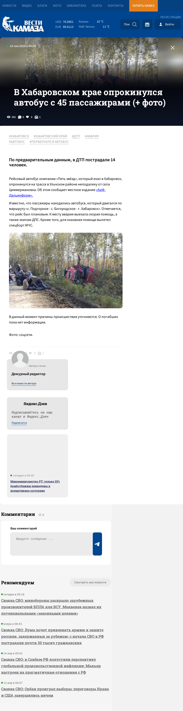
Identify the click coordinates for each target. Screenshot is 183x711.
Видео (27, 5)
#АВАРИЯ (19, 157)
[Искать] (134, 24)
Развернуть (91, 680)
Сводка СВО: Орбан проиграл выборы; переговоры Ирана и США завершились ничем (37, 602)
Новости (9, 5)
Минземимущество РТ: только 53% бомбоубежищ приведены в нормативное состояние (143, 259)
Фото (57, 5)
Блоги (42, 5)
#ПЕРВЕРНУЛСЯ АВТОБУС (70, 157)
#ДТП (78, 152)
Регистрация (170, 17)
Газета (97, 5)
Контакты (115, 5)
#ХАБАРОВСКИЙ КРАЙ (53, 152)
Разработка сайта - (165, 697)
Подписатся (127, 196)
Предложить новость (137, 472)
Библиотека (76, 5)
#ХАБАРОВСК (22, 152)
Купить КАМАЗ (143, 5)
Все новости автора (132, 157)
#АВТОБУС (38, 157)
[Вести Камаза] (23, 24)
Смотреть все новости (58, 456)
